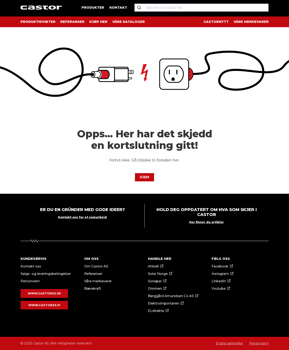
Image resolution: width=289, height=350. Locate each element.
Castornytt (216, 22)
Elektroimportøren (163, 303)
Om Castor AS (96, 266)
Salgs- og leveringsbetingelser (46, 274)
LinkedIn (219, 281)
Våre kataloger (128, 22)
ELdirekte (156, 311)
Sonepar (155, 281)
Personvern (30, 281)
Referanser (72, 22)
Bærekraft (92, 288)
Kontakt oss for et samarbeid (82, 217)
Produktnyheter (38, 22)
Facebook (220, 266)
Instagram (220, 274)
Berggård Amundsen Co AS (171, 296)
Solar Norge (158, 274)
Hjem (144, 177)
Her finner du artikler (206, 222)
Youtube (219, 288)
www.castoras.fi (44, 305)
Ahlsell (153, 266)
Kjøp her (98, 22)
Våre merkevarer (251, 22)
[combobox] (202, 8)
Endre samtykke (229, 343)
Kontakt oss (31, 266)
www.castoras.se (44, 293)
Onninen (155, 288)
